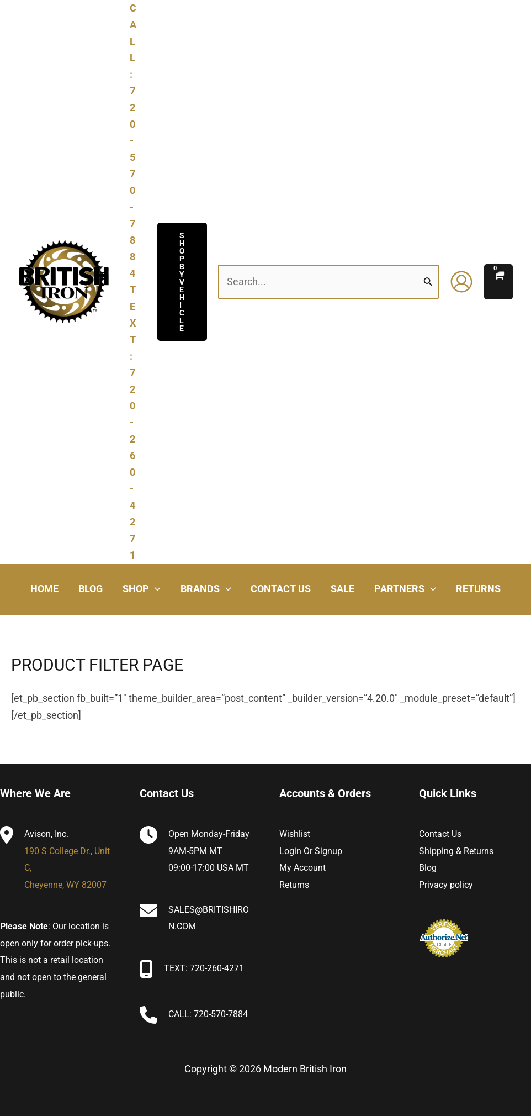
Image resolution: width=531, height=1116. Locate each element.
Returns (294, 885)
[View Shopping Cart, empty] (498, 281)
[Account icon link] (461, 281)
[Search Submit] (428, 282)
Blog (428, 867)
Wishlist (294, 834)
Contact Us (440, 834)
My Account (302, 867)
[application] (155, 589)
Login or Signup (310, 851)
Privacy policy (446, 885)
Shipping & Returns (456, 851)
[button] (182, 282)
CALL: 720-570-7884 (208, 1014)
